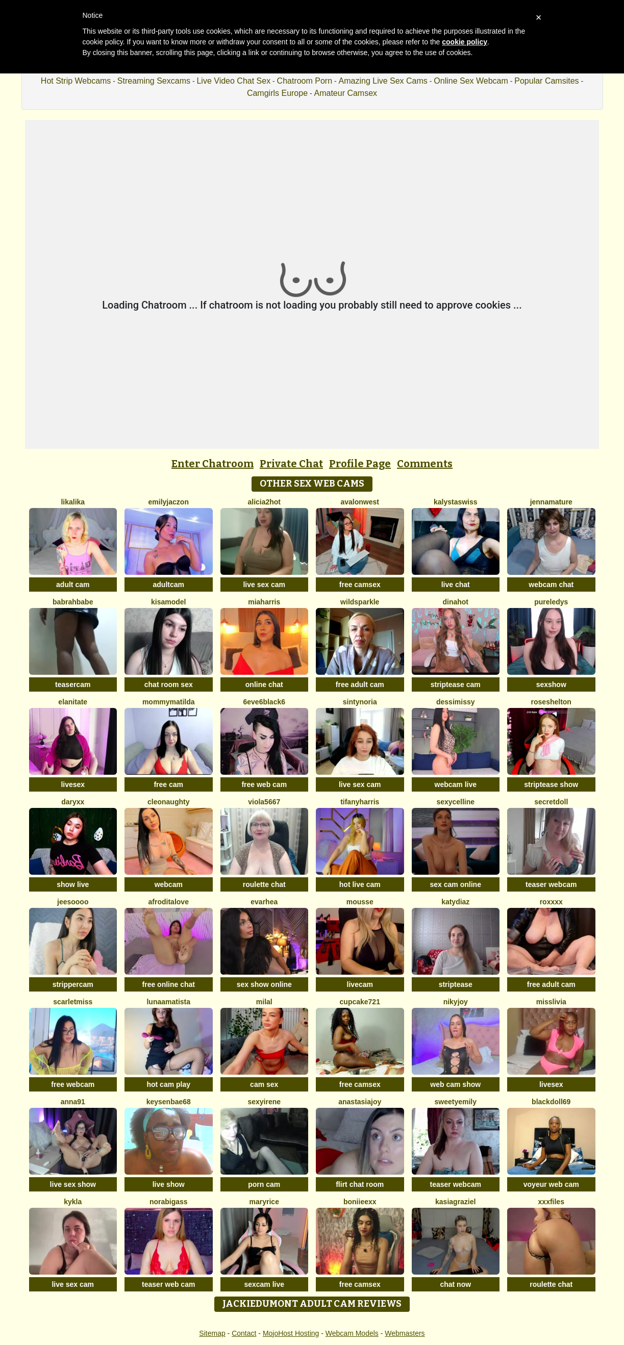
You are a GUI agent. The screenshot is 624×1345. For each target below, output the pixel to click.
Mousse (359, 902)
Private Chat (291, 464)
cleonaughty (168, 802)
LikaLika (73, 502)
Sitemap (212, 1333)
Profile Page (360, 464)
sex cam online (455, 884)
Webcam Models (352, 1333)
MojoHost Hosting (291, 1333)
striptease (455, 984)
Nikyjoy (455, 1002)
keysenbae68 (168, 1102)
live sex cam (264, 584)
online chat (264, 684)
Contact (244, 1333)
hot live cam (360, 884)
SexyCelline (455, 802)
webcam (169, 884)
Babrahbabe (73, 602)
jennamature (551, 502)
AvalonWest (360, 502)
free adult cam (360, 684)
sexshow (551, 684)
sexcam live (264, 1284)
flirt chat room (360, 1184)
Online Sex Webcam (471, 81)
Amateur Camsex (346, 93)
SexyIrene (264, 1102)
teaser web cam (168, 1284)
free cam (168, 784)
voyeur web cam (551, 1184)
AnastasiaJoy (359, 1102)
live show (169, 1184)
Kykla (73, 1202)
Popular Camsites (546, 81)
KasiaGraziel (455, 1202)
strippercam (73, 984)
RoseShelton (551, 702)
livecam (360, 984)
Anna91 (73, 1102)
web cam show (455, 1084)
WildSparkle (359, 602)
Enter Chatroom (212, 464)
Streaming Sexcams (153, 81)
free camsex (360, 584)
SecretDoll (551, 802)
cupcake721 (360, 1002)
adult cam (72, 584)
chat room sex (168, 684)
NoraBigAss (168, 1202)
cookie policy (464, 42)
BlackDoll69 (551, 1102)
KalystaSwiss (456, 502)
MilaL (264, 1002)
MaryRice (264, 1202)
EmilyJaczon (168, 502)
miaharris (264, 602)
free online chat (168, 984)
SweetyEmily (456, 1102)
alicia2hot (264, 502)
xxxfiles (551, 1202)
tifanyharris (359, 802)
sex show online (264, 984)
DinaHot (455, 602)
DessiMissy (455, 702)
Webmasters (405, 1333)
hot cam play (168, 1084)
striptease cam (456, 684)
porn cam (264, 1184)
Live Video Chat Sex (233, 81)
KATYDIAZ (455, 902)
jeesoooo (72, 902)
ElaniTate (72, 702)
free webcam (72, 1084)
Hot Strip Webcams (76, 81)
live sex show (73, 1184)
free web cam (264, 784)
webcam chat (551, 584)
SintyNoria (360, 702)
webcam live (456, 784)
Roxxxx (551, 902)
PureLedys (551, 602)
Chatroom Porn (305, 81)
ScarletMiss (72, 1002)
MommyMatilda (168, 702)
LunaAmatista (168, 1002)
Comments (425, 464)
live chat (455, 584)
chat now (455, 1284)
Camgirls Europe (277, 93)
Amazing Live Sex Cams (383, 81)
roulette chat (264, 884)
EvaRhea (264, 902)
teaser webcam (551, 884)
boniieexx (360, 1202)
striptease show (551, 784)
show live (73, 884)
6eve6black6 (264, 702)
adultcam (168, 584)
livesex (73, 784)
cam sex (264, 1084)
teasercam (72, 684)
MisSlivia (551, 1002)
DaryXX (72, 802)
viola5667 (264, 802)
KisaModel (168, 602)
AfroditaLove (168, 902)
